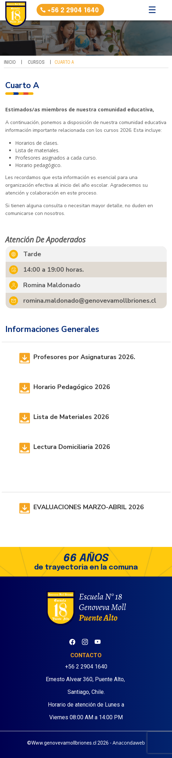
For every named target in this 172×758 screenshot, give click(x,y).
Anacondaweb (129, 742)
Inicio (10, 63)
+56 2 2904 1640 (73, 10)
